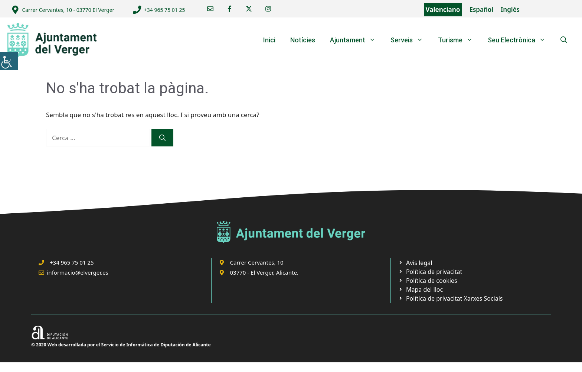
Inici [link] (269, 40)
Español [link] (481, 9)
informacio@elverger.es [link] (77, 272)
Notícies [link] (302, 40)
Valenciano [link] (443, 9)
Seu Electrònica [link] (520, 40)
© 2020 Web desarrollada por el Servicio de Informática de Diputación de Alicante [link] (121, 345)
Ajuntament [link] (356, 40)
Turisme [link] (459, 40)
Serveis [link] (410, 40)
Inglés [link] (510, 9)
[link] (9, 61)
